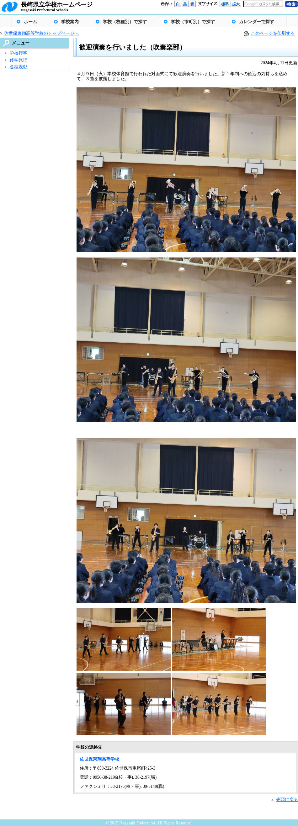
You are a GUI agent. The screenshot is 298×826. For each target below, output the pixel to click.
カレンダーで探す (256, 21)
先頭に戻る (287, 799)
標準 (225, 4)
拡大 (236, 4)
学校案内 (70, 21)
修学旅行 (18, 60)
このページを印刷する (273, 33)
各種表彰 (18, 67)
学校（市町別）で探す (193, 21)
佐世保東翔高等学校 (99, 759)
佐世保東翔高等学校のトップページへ (41, 33)
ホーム (30, 21)
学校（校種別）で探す (125, 21)
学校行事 (18, 53)
